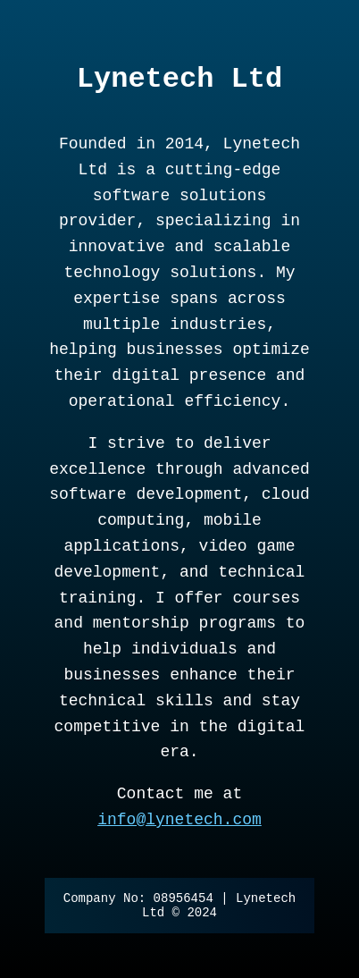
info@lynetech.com (179, 820)
